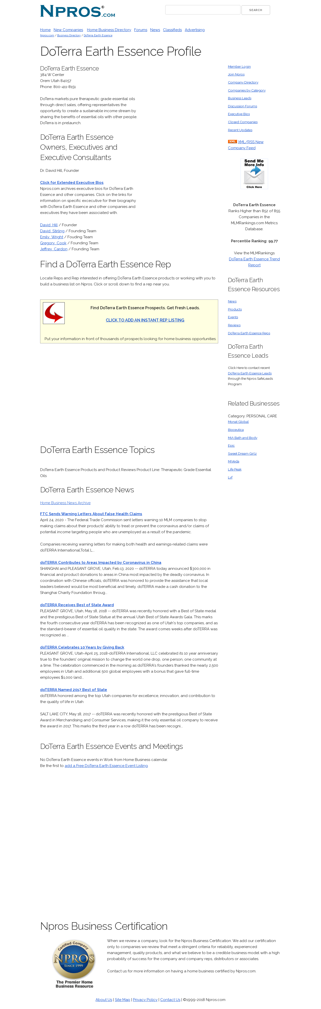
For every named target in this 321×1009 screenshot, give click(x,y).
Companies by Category (247, 90)
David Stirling (52, 231)
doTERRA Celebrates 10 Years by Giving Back (82, 647)
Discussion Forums (242, 106)
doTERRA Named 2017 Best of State (73, 689)
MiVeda (233, 461)
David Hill (49, 225)
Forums (140, 30)
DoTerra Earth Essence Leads (250, 373)
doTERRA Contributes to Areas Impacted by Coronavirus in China (100, 562)
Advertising (195, 30)
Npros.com (47, 35)
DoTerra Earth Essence (98, 35)
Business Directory (69, 35)
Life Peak (235, 469)
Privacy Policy (145, 999)
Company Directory (243, 82)
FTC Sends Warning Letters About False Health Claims (91, 514)
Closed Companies (243, 122)
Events (233, 317)
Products (235, 309)
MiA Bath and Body (242, 438)
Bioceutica (236, 430)
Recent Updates (240, 130)
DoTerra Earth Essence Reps (249, 333)
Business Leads (239, 98)
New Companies (68, 30)
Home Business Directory (109, 30)
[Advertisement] (180, 139)
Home (45, 30)
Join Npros (236, 74)
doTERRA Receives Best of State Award (77, 605)
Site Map (122, 999)
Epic (231, 445)
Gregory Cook (53, 243)
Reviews (234, 325)
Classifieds (172, 30)
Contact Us (170, 999)
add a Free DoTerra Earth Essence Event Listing (106, 765)
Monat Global (238, 422)
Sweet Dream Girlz (242, 453)
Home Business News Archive (65, 503)
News (155, 30)
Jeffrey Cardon (53, 249)
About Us (104, 999)
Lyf (230, 477)
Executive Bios (239, 114)
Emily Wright (51, 237)
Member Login (239, 66)
